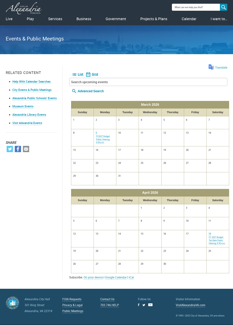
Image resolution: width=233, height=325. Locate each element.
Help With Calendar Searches (31, 81)
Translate (218, 67)
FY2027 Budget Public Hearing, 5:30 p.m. (103, 139)
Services (55, 18)
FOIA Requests (71, 299)
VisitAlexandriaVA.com (190, 305)
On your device (93, 277)
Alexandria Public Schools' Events (34, 98)
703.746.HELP (109, 305)
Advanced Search (91, 91)
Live (9, 18)
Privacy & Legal (72, 305)
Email (26, 149)
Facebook (18, 149)
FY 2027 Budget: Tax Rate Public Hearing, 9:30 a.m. (217, 240)
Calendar (189, 18)
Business (83, 18)
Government (116, 18)
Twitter (10, 149)
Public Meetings (72, 311)
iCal (131, 277)
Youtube (150, 304)
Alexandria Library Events (29, 115)
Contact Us (107, 299)
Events (27, 123)
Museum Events (22, 106)
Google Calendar (116, 277)
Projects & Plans (153, 18)
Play (30, 18)
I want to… (219, 18)
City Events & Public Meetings (32, 90)
